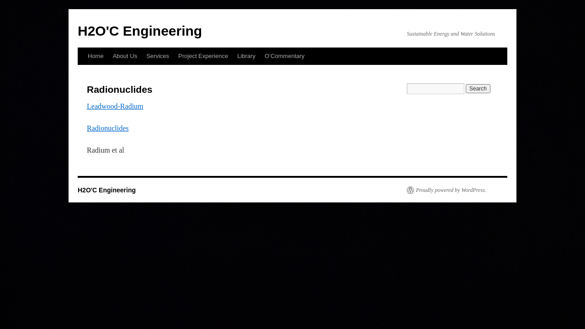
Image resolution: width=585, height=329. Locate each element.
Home (96, 56)
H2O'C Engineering (140, 30)
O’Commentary (284, 56)
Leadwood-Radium (115, 106)
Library (246, 56)
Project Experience (203, 56)
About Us (125, 56)
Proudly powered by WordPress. (451, 190)
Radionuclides (108, 128)
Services (157, 56)
